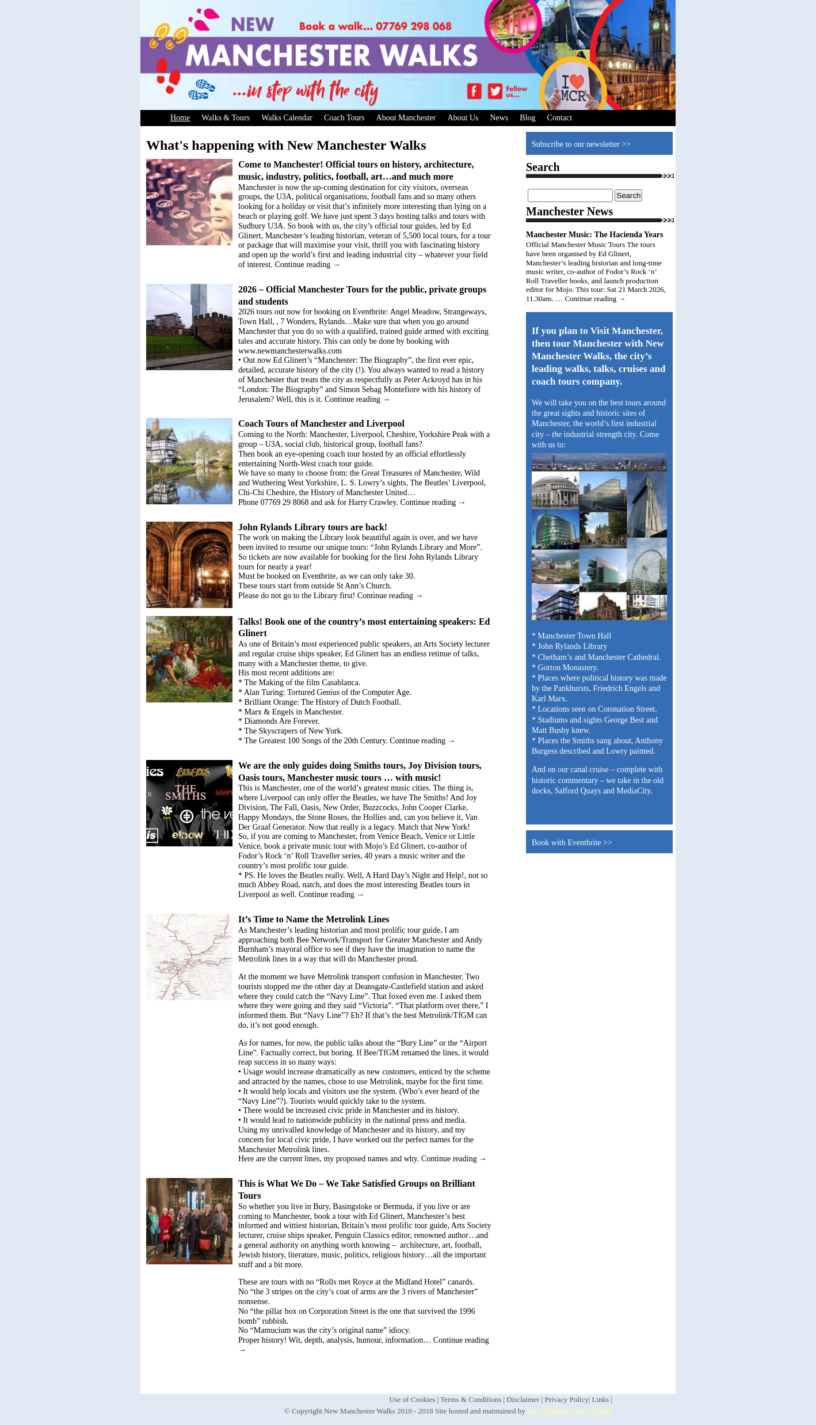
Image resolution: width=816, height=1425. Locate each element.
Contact (560, 117)
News (499, 117)
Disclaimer (522, 1399)
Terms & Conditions (470, 1399)
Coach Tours (344, 117)
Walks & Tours (225, 117)
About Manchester (406, 117)
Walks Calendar (286, 117)
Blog (527, 117)
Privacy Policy (566, 1399)
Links (600, 1399)
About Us (462, 117)
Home (180, 117)
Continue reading (307, 264)
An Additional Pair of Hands (569, 1411)
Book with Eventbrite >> (572, 842)
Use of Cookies (412, 1399)
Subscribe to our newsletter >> (581, 144)
